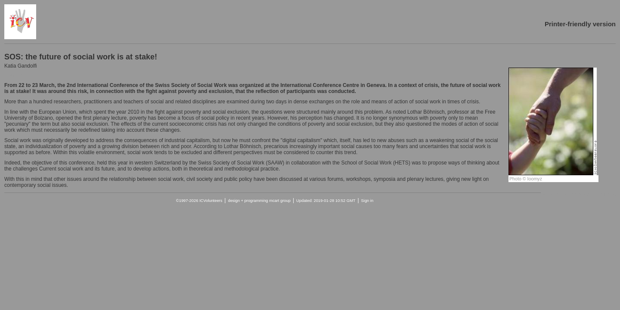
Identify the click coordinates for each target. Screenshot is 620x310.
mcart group (280, 200)
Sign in (367, 200)
